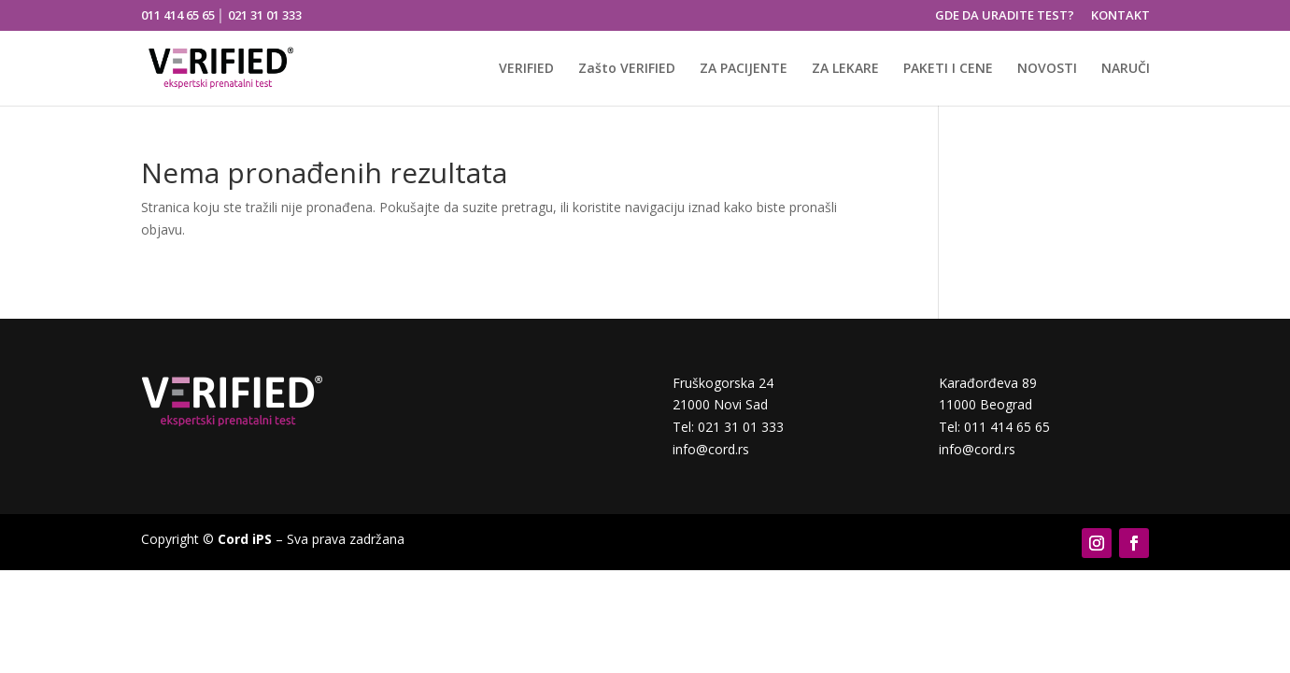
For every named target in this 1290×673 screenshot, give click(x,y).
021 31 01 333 (265, 15)
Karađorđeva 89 (988, 383)
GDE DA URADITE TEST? (1004, 16)
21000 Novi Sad (720, 404)
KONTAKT (1120, 16)
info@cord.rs (711, 449)
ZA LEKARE (845, 69)
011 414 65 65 (178, 15)
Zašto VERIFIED (626, 69)
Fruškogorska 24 (723, 383)
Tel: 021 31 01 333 (728, 427)
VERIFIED (526, 69)
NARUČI (1125, 69)
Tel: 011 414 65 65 (994, 427)
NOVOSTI (1047, 69)
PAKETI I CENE (948, 69)
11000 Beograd (985, 404)
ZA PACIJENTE (743, 69)
